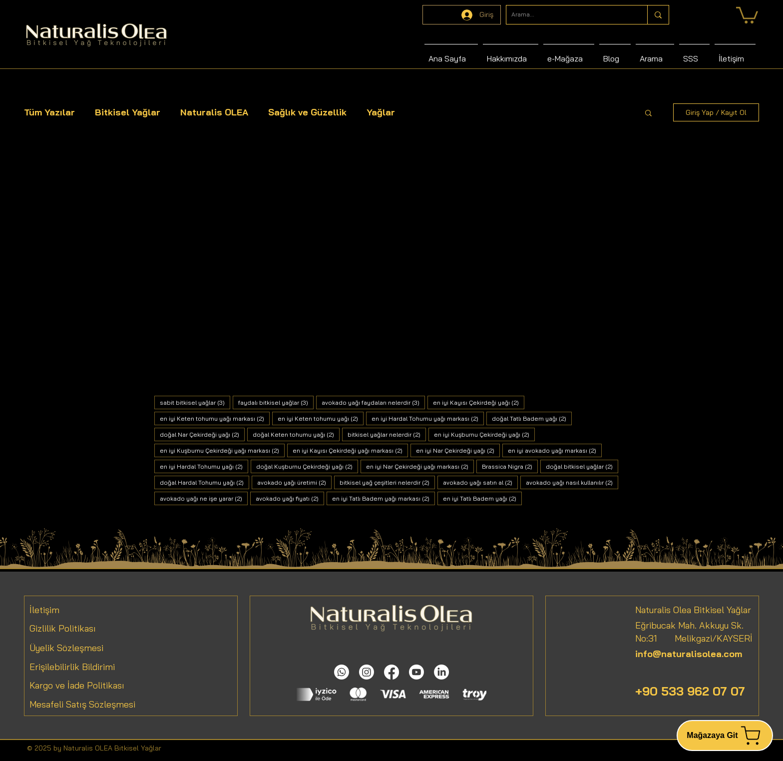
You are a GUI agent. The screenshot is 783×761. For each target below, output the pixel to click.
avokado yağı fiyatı (290, 498)
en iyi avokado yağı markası (555, 450)
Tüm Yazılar (49, 112)
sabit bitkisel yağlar (195, 402)
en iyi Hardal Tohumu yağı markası (428, 418)
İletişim (44, 610)
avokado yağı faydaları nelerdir (373, 402)
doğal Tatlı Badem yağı (532, 418)
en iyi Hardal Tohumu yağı (204, 466)
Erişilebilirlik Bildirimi (72, 667)
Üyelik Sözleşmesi (66, 648)
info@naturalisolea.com (688, 654)
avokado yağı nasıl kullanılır (572, 482)
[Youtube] (416, 672)
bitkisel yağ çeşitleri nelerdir (387, 482)
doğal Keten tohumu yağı (296, 434)
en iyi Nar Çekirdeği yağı (458, 450)
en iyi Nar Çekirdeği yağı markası (420, 466)
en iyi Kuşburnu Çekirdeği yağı (484, 434)
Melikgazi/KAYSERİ (705, 638)
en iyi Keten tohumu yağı (321, 418)
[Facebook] (391, 672)
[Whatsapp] (341, 672)
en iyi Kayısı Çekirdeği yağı (478, 402)
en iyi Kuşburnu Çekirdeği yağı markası (222, 450)
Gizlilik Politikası (62, 628)
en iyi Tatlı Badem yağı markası (383, 498)
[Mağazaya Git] (725, 735)
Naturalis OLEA (214, 112)
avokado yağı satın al (480, 482)
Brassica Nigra (510, 466)
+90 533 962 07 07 (690, 691)
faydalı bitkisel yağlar (276, 402)
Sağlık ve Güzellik (307, 112)
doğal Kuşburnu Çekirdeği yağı (307, 466)
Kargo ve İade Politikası (76, 685)
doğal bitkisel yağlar (582, 466)
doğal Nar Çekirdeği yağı (202, 434)
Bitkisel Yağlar (127, 112)
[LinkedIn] (441, 672)
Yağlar (381, 112)
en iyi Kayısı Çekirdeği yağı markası (350, 450)
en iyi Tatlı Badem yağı (482, 498)
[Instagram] (366, 672)
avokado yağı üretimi (294, 482)
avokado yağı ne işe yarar (204, 498)
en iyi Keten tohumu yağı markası (215, 418)
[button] (648, 113)
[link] (747, 14)
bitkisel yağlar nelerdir (387, 434)
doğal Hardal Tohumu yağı (204, 482)
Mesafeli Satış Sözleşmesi (82, 704)
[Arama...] (568, 14)
